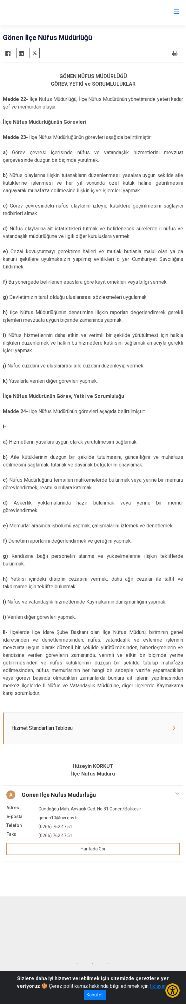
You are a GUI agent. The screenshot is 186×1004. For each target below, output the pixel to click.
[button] (93, 794)
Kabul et (95, 994)
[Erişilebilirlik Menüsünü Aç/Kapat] (172, 990)
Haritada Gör (93, 848)
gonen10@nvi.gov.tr (58, 817)
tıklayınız (159, 986)
